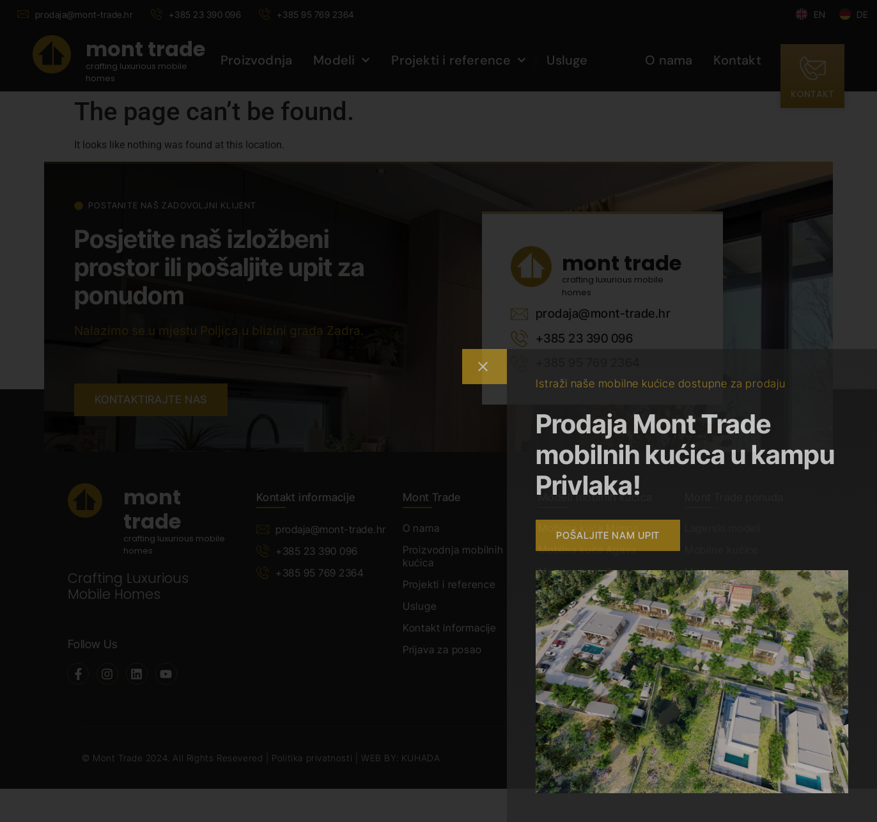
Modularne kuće (724, 571)
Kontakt (737, 60)
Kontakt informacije (450, 627)
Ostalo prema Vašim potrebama (733, 599)
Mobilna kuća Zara (583, 571)
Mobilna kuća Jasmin (589, 593)
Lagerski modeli (723, 528)
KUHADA (420, 757)
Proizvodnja (256, 60)
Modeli (341, 60)
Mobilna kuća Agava (587, 549)
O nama (668, 60)
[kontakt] (812, 68)
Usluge (567, 60)
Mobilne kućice (722, 549)
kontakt (812, 94)
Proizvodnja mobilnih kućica (453, 556)
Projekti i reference (458, 60)
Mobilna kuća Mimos (588, 528)
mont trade (145, 49)
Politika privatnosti (313, 757)
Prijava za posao (442, 649)
